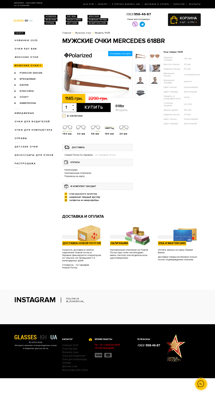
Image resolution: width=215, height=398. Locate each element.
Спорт (24, 97)
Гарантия (179, 4)
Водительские (97, 23)
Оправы (50, 23)
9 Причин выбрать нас (126, 4)
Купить (93, 107)
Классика (27, 91)
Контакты (195, 4)
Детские (72, 23)
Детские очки (26, 146)
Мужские (51, 20)
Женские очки (27, 57)
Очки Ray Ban (69, 368)
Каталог (103, 4)
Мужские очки (27, 65)
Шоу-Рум (88, 4)
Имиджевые (24, 113)
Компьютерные (98, 20)
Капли (24, 85)
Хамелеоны (28, 103)
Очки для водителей (32, 121)
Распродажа (25, 163)
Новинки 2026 (70, 364)
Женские (94, 16)
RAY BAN (71, 16)
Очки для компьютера (34, 129)
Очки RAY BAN (26, 48)
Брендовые (28, 78)
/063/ (138, 14)
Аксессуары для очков (34, 155)
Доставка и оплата (157, 4)
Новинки (51, 16)
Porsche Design (31, 72)
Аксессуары (74, 20)
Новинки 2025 (26, 40)
